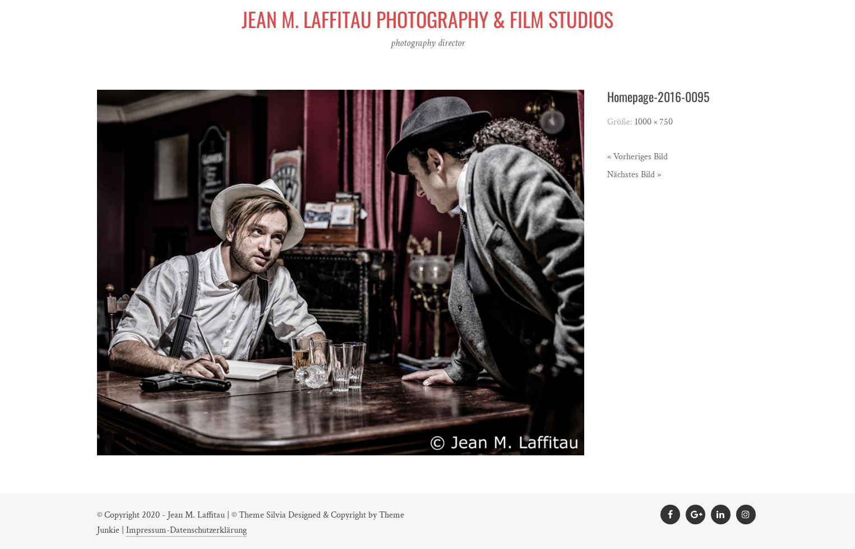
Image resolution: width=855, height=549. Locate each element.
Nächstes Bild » (634, 175)
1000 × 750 (654, 122)
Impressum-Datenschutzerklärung (186, 530)
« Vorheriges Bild (637, 157)
